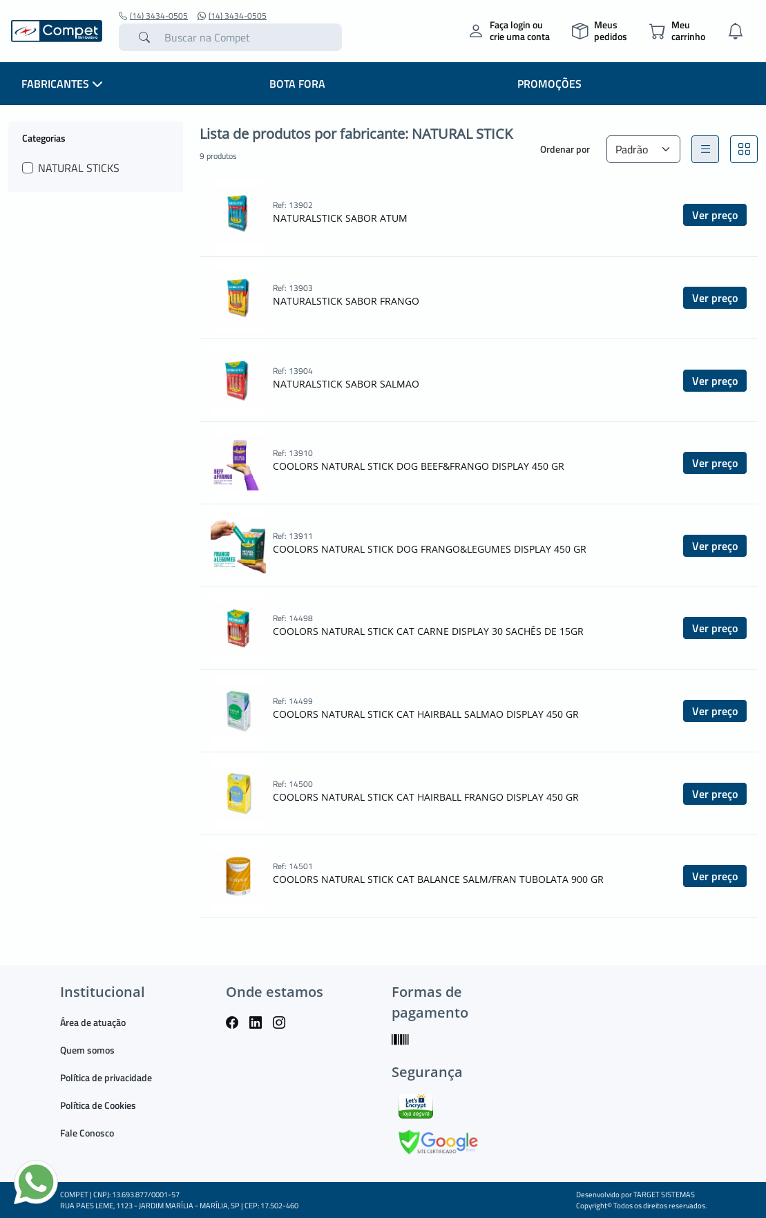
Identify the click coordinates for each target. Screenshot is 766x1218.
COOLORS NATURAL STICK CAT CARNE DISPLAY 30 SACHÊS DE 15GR (428, 631)
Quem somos (87, 1050)
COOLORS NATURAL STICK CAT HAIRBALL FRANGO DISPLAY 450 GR (426, 796)
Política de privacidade (106, 1077)
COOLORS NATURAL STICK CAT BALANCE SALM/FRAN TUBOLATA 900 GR (438, 879)
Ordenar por (565, 149)
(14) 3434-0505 (153, 16)
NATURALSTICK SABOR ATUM (340, 218)
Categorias (44, 137)
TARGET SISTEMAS (664, 1194)
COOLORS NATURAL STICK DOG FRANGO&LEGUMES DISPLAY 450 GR (429, 548)
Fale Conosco (87, 1132)
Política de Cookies (98, 1105)
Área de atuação (93, 1022)
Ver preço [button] (715, 215)
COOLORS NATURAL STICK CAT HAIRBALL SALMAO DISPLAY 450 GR (426, 714)
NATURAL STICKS (78, 168)
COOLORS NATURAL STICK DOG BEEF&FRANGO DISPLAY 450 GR (418, 466)
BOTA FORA (297, 83)
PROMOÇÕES (549, 83)
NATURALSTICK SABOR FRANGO (346, 300)
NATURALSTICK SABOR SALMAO (346, 383)
